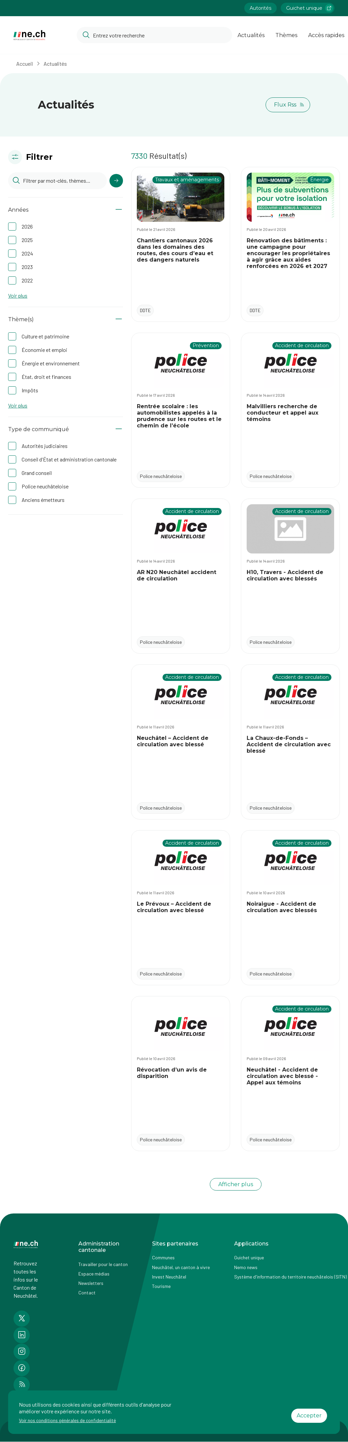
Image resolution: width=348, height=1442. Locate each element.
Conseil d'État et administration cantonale (69, 459)
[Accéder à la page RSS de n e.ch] (22, 1385)
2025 (27, 240)
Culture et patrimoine (45, 336)
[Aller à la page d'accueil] (29, 35)
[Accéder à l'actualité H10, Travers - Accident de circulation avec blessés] (290, 576)
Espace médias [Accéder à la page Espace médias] (93, 1273)
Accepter (309, 1415)
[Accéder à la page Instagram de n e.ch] (22, 1352)
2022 (27, 280)
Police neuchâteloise (45, 486)
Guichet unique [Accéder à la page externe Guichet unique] (249, 1257)
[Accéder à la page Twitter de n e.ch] (22, 1319)
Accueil (24, 63)
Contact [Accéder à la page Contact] (87, 1292)
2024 (27, 253)
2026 (27, 226)
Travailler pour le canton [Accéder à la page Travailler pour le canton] (103, 1264)
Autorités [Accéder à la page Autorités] (260, 8)
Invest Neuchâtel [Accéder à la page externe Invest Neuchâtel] (169, 1277)
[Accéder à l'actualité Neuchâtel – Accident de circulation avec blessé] (180, 741)
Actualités (55, 63)
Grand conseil (37, 473)
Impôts (30, 390)
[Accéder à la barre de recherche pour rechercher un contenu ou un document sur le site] (154, 35)
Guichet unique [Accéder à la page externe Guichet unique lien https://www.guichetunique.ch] (309, 8)
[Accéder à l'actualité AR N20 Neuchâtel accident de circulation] (180, 576)
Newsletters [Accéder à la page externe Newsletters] (90, 1283)
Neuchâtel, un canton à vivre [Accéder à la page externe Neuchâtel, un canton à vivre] (181, 1267)
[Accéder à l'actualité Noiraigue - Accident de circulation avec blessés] (290, 907)
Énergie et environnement (51, 363)
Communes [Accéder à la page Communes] (163, 1257)
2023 (27, 267)
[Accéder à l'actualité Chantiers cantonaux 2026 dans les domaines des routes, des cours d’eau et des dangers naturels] (180, 244)
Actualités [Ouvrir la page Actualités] (251, 35)
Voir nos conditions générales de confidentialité (67, 1420)
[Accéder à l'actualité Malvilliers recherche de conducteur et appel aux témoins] (290, 410)
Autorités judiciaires (45, 446)
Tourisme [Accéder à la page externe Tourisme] (161, 1286)
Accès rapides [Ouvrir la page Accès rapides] (326, 35)
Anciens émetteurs (43, 500)
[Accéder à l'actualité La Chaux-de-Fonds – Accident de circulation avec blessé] (290, 741)
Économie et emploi (44, 350)
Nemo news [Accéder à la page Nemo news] (245, 1267)
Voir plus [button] (17, 296)
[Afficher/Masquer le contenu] (119, 209)
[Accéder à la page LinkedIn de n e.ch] (22, 1335)
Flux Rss (289, 104)
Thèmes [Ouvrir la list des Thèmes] (286, 35)
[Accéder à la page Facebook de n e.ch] (22, 1368)
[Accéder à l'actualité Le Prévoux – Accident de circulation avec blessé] (180, 907)
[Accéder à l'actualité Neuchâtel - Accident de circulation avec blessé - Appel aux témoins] (290, 1073)
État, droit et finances (46, 376)
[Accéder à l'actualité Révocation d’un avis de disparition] (180, 1073)
